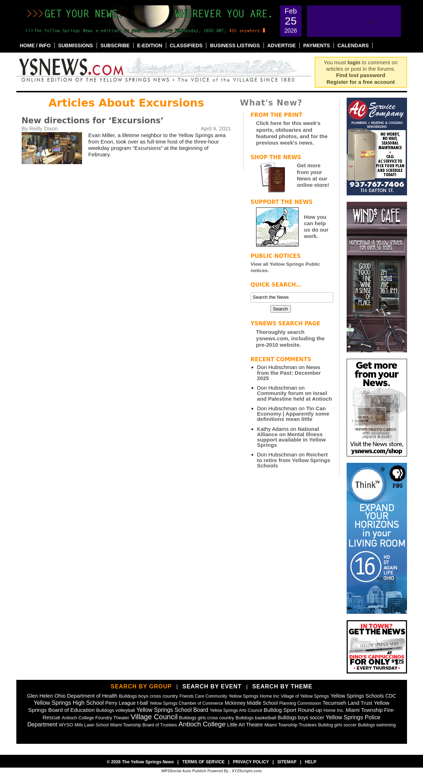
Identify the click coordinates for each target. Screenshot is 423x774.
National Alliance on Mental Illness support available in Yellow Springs (291, 437)
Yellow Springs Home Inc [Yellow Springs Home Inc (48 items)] (254, 696)
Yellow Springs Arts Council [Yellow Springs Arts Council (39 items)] (236, 710)
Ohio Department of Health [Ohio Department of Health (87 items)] (85, 696)
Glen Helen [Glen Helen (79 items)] (40, 696)
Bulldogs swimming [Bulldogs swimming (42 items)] (377, 724)
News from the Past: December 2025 (289, 372)
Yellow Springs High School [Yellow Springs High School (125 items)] (69, 702)
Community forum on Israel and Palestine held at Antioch (294, 395)
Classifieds (186, 45)
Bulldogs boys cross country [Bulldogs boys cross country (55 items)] (148, 696)
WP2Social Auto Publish (183, 771)
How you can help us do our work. (316, 226)
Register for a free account (360, 82)
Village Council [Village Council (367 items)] (154, 717)
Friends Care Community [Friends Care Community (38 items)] (203, 696)
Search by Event (212, 686)
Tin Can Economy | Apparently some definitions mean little (293, 413)
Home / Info (35, 45)
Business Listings (235, 45)
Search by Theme (282, 686)
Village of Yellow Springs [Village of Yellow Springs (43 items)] (305, 696)
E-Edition (149, 45)
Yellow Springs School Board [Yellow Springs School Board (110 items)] (172, 710)
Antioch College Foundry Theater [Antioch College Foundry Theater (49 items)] (95, 717)
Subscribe (115, 45)
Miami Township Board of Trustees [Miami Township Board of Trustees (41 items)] (143, 724)
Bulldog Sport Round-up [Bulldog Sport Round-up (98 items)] (293, 710)
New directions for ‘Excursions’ (93, 120)
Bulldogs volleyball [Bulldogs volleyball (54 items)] (115, 710)
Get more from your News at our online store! (313, 175)
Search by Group (141, 686)
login (354, 62)
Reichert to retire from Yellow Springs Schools (293, 459)
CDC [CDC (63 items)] (390, 696)
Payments (316, 45)
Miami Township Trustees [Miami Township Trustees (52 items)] (290, 724)
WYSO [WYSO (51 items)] (66, 724)
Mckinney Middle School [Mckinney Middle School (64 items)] (251, 703)
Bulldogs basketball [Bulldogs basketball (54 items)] (255, 717)
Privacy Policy (251, 761)
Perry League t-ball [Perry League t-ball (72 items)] (126, 703)
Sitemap (287, 761)
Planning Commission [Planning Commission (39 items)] (300, 703)
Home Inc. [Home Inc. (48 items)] (334, 710)
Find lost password (360, 75)
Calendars (353, 45)
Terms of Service (203, 761)
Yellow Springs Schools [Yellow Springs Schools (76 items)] (357, 696)
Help (310, 761)
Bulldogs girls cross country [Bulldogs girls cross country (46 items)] (206, 717)
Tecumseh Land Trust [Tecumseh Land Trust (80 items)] (347, 703)
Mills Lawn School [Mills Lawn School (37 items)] (92, 724)
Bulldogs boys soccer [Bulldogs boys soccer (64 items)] (301, 717)
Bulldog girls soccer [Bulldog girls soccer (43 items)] (337, 724)
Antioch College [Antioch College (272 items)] (202, 724)
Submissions (75, 45)
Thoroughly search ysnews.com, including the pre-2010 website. (290, 338)
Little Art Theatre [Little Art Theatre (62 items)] (245, 724)
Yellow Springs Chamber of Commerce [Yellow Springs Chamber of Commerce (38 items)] (186, 703)
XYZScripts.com (246, 771)
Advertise (281, 45)
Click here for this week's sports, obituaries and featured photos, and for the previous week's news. (292, 133)
